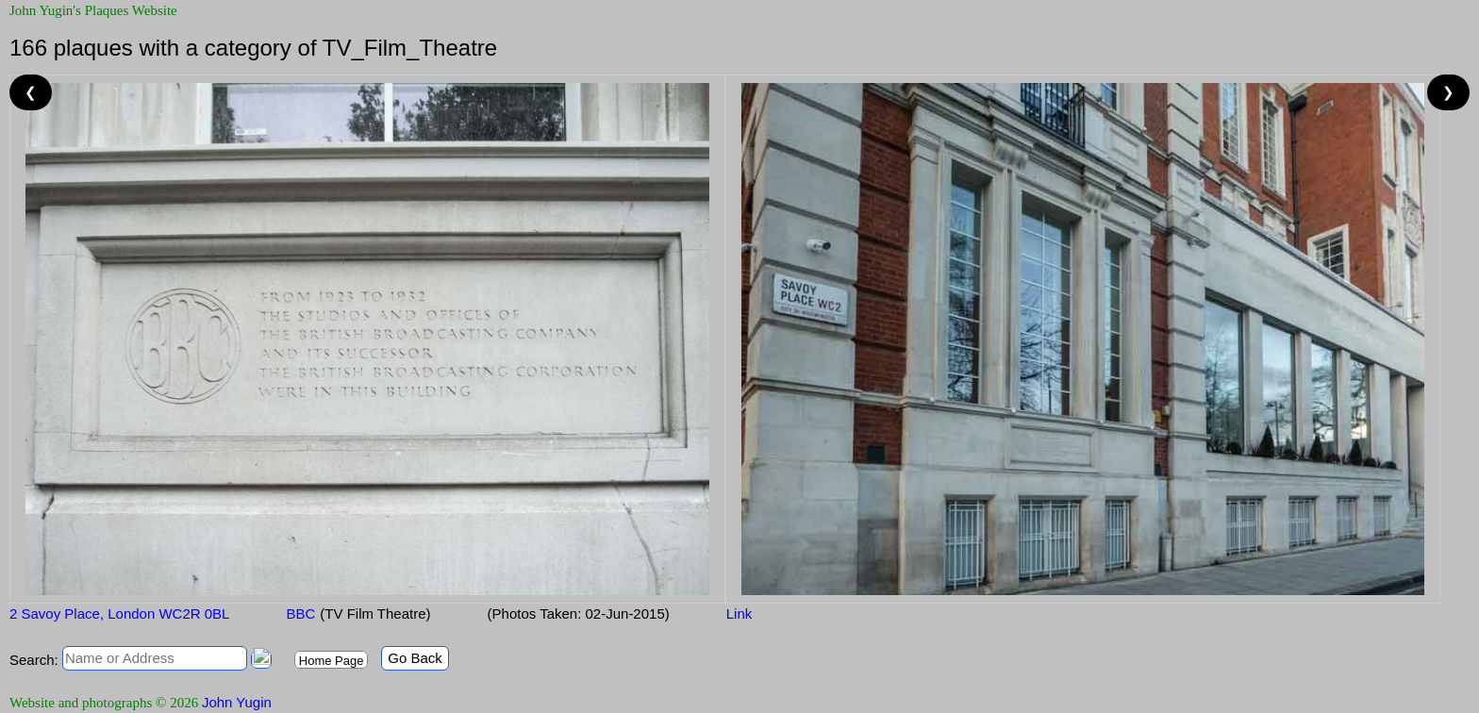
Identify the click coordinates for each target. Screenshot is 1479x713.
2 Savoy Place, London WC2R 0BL (119, 613)
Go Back (415, 658)
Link (739, 613)
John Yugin (237, 702)
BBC (300, 613)
